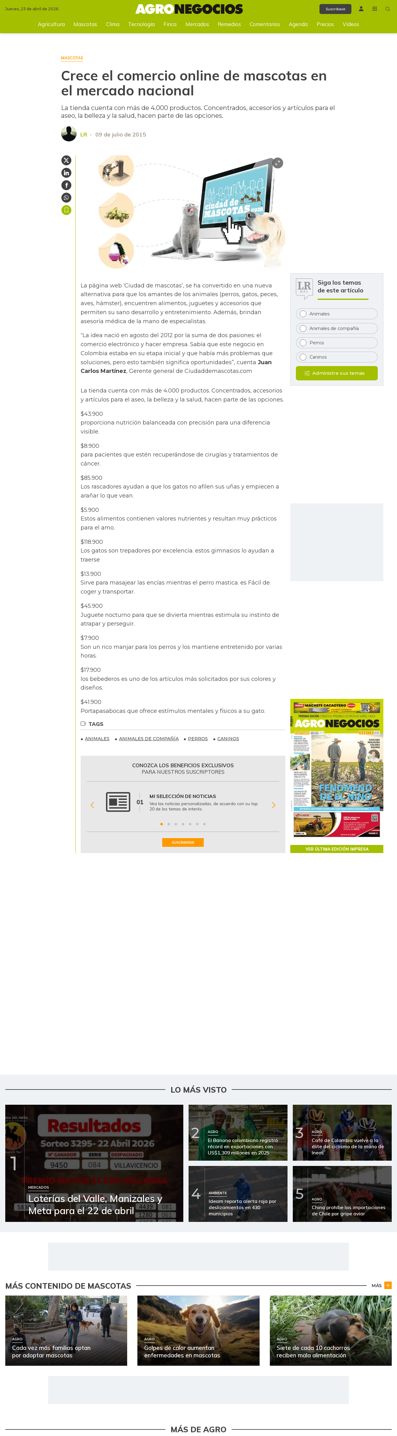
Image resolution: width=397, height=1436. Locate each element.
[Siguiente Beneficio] (273, 805)
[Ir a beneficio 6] (197, 824)
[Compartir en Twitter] (66, 160)
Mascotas (85, 24)
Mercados (197, 24)
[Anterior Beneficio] (92, 805)
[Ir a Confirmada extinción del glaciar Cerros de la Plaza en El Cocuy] (38, 1311)
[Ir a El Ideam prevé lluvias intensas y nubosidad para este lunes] (38, 1263)
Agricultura (51, 24)
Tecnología (141, 24)
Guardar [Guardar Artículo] (66, 210)
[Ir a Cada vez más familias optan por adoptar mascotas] (239, 1263)
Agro (385, 1273)
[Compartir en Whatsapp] (66, 198)
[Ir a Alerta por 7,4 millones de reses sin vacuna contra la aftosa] (239, 1311)
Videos (351, 24)
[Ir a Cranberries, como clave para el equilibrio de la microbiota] (38, 1359)
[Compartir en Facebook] (66, 185)
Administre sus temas (338, 373)
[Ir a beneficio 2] (168, 824)
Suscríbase (330, 9)
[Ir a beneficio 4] (183, 824)
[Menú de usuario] (359, 8)
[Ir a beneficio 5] (190, 824)
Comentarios (265, 24)
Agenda (298, 24)
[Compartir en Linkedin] (66, 173)
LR (83, 134)
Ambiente (180, 1273)
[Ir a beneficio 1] (161, 824)
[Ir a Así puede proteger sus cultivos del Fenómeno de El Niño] (239, 1359)
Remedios (229, 24)
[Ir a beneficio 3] (176, 824)
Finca (169, 24)
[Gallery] (183, 805)
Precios (325, 24)
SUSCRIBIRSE (183, 842)
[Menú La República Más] (373, 8)
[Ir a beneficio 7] (204, 824)
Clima (112, 24)
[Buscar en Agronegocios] (387, 9)
